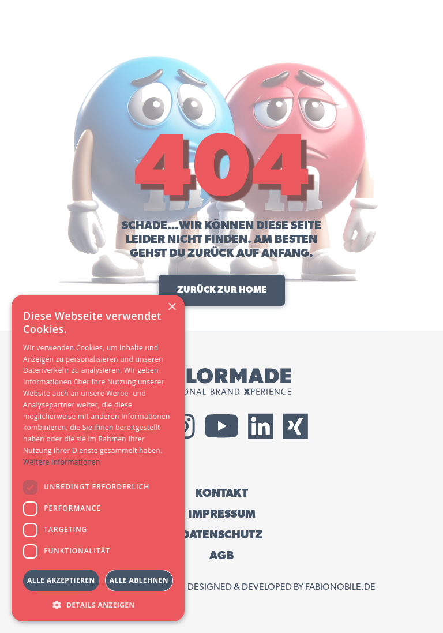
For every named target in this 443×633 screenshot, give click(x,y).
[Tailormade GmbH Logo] (221, 381)
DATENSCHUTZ (221, 535)
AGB (221, 555)
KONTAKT (221, 493)
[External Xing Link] (295, 426)
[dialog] (98, 458)
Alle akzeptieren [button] (61, 580)
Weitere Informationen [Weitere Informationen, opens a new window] (61, 462)
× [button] (171, 307)
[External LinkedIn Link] (260, 426)
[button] (98, 604)
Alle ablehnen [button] (139, 580)
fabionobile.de (340, 586)
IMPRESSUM (222, 514)
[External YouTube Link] (221, 426)
